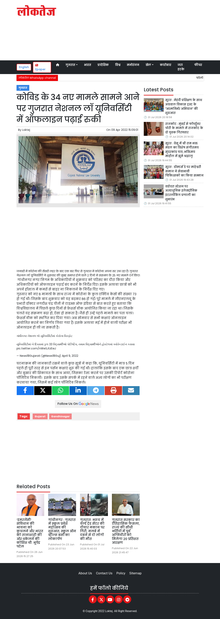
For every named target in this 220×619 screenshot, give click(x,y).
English (24, 67)
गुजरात (23, 88)
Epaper (40, 67)
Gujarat (40, 416)
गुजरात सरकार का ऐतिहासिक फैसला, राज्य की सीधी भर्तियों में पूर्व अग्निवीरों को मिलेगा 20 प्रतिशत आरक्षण (126, 531)
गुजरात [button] (70, 65)
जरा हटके (181, 67)
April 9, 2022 (70, 356)
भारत (87, 65)
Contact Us (104, 573)
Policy (120, 573)
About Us (85, 573)
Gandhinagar (60, 416)
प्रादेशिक (103, 65)
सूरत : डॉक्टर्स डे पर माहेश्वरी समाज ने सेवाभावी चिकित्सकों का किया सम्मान (184, 171)
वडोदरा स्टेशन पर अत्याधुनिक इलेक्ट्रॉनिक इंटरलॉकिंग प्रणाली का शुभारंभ (181, 192)
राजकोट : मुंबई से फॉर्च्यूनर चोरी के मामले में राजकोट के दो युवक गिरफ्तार (184, 128)
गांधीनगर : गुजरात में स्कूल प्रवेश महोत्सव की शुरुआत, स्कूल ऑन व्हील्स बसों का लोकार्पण (62, 529)
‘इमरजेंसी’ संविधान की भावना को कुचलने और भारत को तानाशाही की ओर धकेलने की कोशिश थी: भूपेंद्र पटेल (30, 533)
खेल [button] (148, 65)
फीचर (198, 65)
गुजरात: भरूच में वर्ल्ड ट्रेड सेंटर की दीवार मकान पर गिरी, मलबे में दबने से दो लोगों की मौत (92, 529)
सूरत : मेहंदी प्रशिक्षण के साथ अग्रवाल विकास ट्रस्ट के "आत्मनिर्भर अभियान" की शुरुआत (183, 106)
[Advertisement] (150, 29)
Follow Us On (78, 403)
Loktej (26, 130)
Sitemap (135, 573)
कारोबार (165, 65)
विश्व (117, 65)
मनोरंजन (133, 65)
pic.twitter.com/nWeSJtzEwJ (36, 348)
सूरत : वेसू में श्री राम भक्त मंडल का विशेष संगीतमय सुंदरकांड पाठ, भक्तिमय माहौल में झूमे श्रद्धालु (182, 149)
